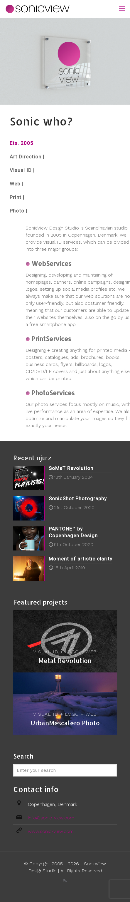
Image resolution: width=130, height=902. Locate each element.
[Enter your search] (65, 770)
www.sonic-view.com (51, 831)
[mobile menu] (122, 9)
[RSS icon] (65, 880)
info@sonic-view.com (51, 818)
